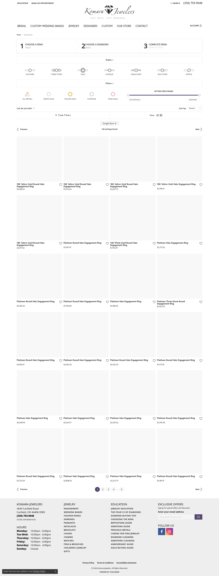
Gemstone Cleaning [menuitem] (122, 540)
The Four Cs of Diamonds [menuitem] (126, 512)
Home (19, 35)
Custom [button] (107, 26)
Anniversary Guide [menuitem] (122, 544)
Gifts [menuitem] (67, 551)
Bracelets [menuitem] (70, 530)
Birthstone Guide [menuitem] (121, 522)
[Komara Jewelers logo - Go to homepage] (109, 12)
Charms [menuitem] (68, 537)
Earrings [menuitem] (69, 519)
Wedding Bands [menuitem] (73, 512)
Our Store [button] (124, 26)
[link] (42, 3)
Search (28, 47)
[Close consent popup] (55, 571)
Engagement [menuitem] (71, 508)
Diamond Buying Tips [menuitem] (123, 515)
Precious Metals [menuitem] (120, 530)
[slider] (128, 95)
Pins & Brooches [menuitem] (74, 544)
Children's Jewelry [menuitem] (75, 547)
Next (197, 129)
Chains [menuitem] (68, 533)
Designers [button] (90, 26)
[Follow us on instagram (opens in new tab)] (169, 531)
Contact (141, 26)
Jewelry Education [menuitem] (122, 508)
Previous (23, 129)
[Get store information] (26, 519)
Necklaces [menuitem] (70, 526)
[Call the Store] (25, 515)
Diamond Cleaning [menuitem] (122, 537)
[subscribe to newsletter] (198, 517)
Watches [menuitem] (69, 540)
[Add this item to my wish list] (60, 185)
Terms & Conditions (105, 563)
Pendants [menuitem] (69, 522)
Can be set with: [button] (25, 108)
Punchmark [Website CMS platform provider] (114, 572)
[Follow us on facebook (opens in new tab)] (161, 531)
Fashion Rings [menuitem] (72, 515)
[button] (22, 3)
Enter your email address (171, 511)
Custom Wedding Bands (47, 26)
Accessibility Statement (126, 563)
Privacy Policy (88, 563)
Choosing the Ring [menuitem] (122, 519)
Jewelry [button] (73, 26)
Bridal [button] (21, 26)
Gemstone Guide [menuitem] (120, 526)
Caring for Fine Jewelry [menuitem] (125, 533)
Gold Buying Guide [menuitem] (122, 547)
